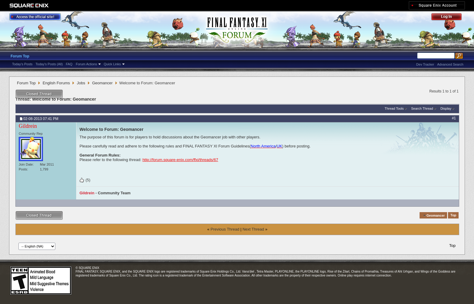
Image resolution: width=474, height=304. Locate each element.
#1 (454, 118)
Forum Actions (86, 64)
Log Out (449, 17)
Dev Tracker (425, 64)
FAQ (69, 64)
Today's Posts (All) (49, 64)
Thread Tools (394, 108)
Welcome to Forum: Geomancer (64, 99)
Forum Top (20, 56)
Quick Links (112, 64)
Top (453, 215)
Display (445, 108)
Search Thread (422, 108)
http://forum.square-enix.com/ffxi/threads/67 (180, 159)
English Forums (56, 83)
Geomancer (102, 83)
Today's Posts (22, 64)
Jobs (81, 83)
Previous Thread (224, 229)
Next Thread (253, 229)
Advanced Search (450, 64)
